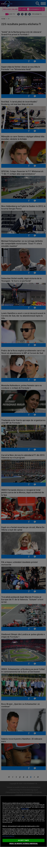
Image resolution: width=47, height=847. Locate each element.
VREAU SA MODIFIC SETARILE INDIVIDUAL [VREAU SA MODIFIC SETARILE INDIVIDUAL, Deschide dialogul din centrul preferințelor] (23, 843)
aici (23, 816)
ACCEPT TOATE (23, 840)
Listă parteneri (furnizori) (8, 836)
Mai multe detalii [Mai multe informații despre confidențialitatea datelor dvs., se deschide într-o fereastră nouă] (25, 808)
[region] (23, 821)
